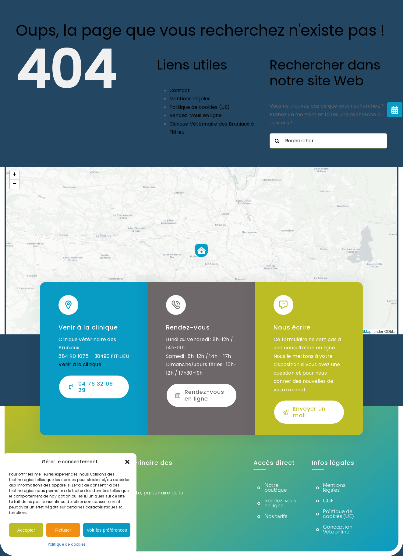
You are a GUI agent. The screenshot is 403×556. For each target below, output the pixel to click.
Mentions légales (190, 98)
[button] (127, 462)
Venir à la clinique (79, 364)
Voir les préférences (107, 530)
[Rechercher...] (328, 140)
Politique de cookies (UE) (199, 107)
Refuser (63, 530)
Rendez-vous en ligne (195, 115)
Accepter (26, 530)
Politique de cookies (67, 544)
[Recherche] (277, 140)
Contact (179, 90)
